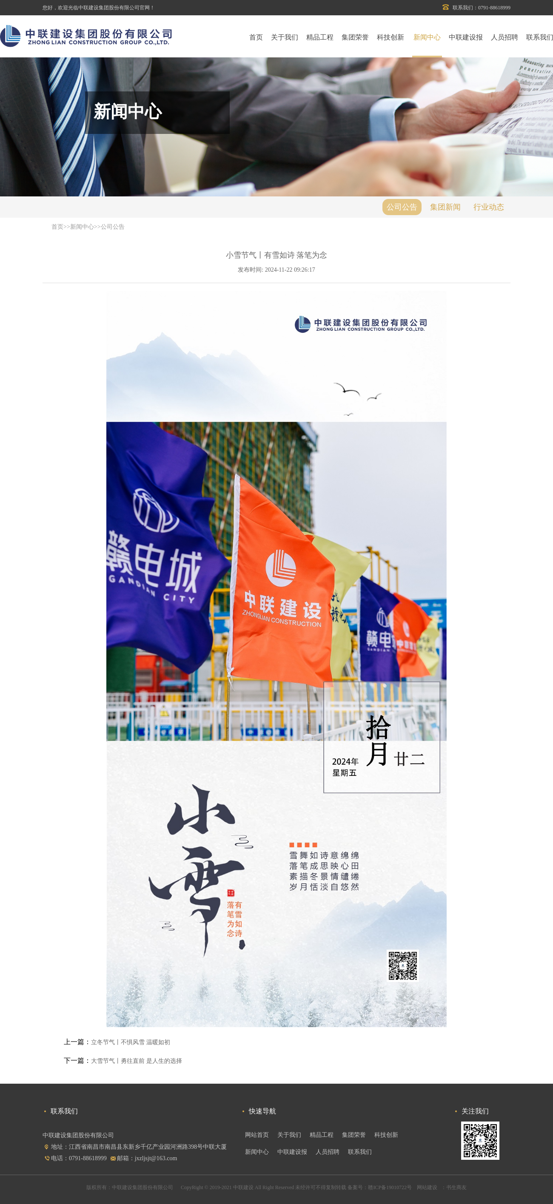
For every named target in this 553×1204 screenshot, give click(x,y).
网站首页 (257, 1135)
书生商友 (456, 1187)
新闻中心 (427, 37)
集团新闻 (445, 207)
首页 (256, 37)
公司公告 (402, 207)
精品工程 (320, 37)
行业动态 (488, 207)
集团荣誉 (355, 37)
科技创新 (390, 37)
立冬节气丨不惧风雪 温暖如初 (130, 1042)
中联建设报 (466, 37)
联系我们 (360, 1152)
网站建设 (426, 1187)
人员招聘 (504, 37)
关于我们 (284, 37)
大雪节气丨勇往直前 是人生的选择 (136, 1061)
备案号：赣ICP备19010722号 (380, 1187)
